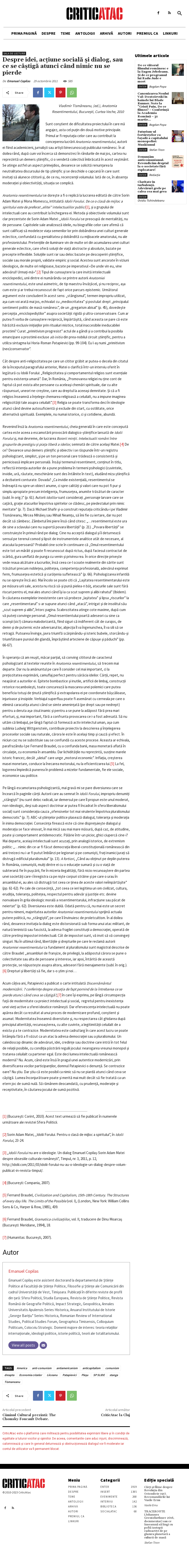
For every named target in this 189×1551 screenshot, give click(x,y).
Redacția (154, 175)
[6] (4, 971)
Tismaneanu (12, 1382)
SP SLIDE (99, 1375)
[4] (122, 444)
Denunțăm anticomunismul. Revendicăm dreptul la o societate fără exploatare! (153, 163)
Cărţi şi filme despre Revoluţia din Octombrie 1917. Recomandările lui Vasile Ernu (158, 1493)
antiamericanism (67, 1368)
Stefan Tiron (156, 150)
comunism (112, 1368)
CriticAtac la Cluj (115, 1415)
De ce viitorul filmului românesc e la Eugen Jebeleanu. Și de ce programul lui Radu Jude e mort (153, 73)
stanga (114, 1375)
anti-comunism (41, 1368)
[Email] (43, 1345)
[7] (59, 995)
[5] (112, 763)
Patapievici (70, 1375)
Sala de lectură (14, 53)
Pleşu (84, 1375)
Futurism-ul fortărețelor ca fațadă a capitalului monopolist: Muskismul (153, 138)
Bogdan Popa (157, 86)
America (22, 1368)
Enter (142, 86)
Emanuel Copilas (18, 81)
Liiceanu (52, 1375)
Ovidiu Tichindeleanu (151, 200)
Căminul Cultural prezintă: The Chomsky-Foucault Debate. (29, 1417)
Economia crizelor (30, 1375)
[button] (180, 13)
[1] (87, 207)
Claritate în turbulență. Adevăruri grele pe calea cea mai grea (152, 187)
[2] (39, 272)
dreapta (9, 1375)
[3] (54, 402)
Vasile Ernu (151, 1505)
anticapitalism (91, 1368)
